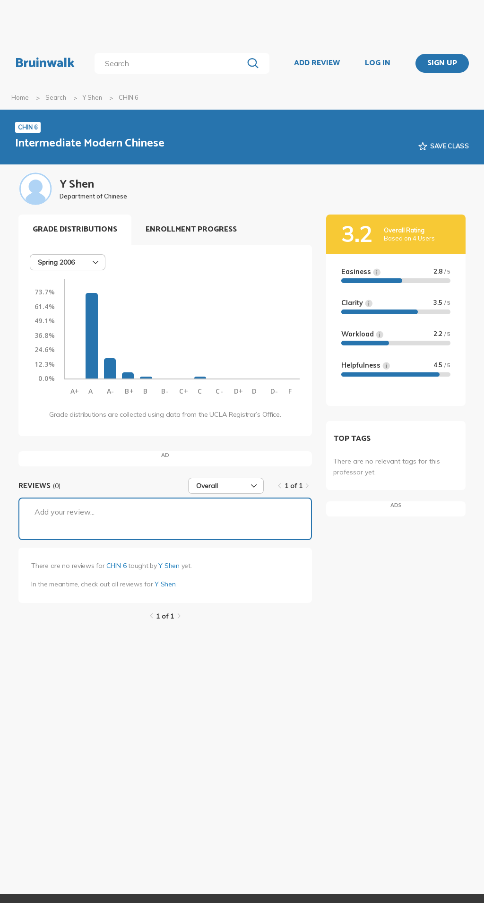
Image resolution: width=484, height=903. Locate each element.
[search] (171, 63)
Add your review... (65, 511)
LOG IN (377, 63)
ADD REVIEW (317, 63)
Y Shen (92, 97)
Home (20, 97)
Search (55, 97)
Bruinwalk (45, 63)
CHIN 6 (116, 565)
